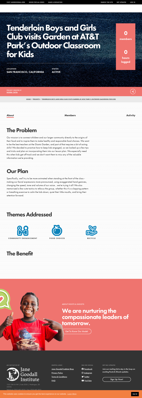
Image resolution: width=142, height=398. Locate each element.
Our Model (90, 10)
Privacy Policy (57, 377)
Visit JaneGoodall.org (16, 2)
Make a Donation (55, 2)
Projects (102, 10)
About (47, 10)
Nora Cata (12, 97)
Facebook (87, 373)
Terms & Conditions (59, 381)
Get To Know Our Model (76, 335)
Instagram (87, 377)
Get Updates (121, 2)
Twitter (85, 381)
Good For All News (36, 2)
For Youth (58, 10)
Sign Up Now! (116, 383)
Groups (114, 10)
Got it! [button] (135, 394)
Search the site (107, 2)
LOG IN (132, 2)
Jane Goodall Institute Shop (63, 373)
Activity (130, 119)
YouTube (87, 385)
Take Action (128, 10)
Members (70, 119)
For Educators (74, 10)
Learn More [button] (71, 394)
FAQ (53, 385)
